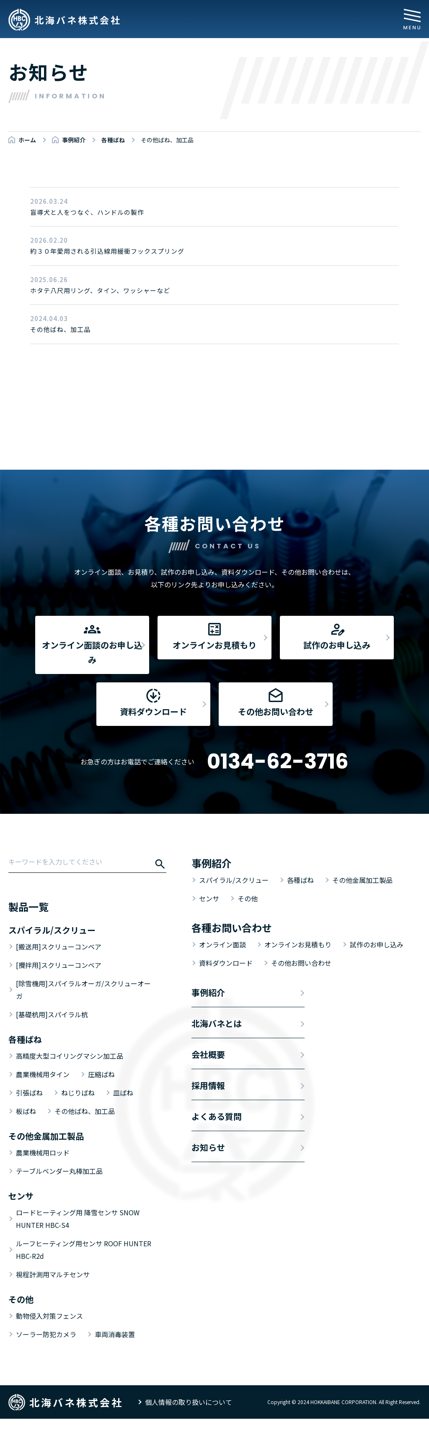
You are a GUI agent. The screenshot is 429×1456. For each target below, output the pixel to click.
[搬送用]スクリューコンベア (58, 984)
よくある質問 (216, 1153)
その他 (248, 936)
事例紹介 (208, 1030)
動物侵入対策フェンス (49, 1353)
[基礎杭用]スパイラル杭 (52, 1052)
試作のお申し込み (376, 982)
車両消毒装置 (115, 1371)
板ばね (26, 1148)
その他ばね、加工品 (84, 1148)
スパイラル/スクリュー (234, 917)
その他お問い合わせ (301, 1000)
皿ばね (123, 1130)
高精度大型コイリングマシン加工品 (69, 1093)
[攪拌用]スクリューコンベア (58, 1002)
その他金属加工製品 (362, 917)
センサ (209, 936)
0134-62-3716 (278, 798)
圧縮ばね (101, 1111)
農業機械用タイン (43, 1111)
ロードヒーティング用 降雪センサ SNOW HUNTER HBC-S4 (78, 1256)
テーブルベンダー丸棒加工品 (59, 1208)
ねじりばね (78, 1130)
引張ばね (29, 1130)
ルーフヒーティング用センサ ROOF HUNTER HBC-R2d (83, 1287)
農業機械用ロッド (43, 1190)
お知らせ (208, 1184)
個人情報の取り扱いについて (188, 1439)
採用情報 (208, 1122)
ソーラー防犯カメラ (46, 1371)
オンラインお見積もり (297, 982)
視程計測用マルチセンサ (53, 1312)
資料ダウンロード (226, 1000)
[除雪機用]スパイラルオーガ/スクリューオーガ (83, 1027)
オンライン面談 (222, 982)
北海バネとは (216, 1061)
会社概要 (208, 1092)
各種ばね (300, 917)
